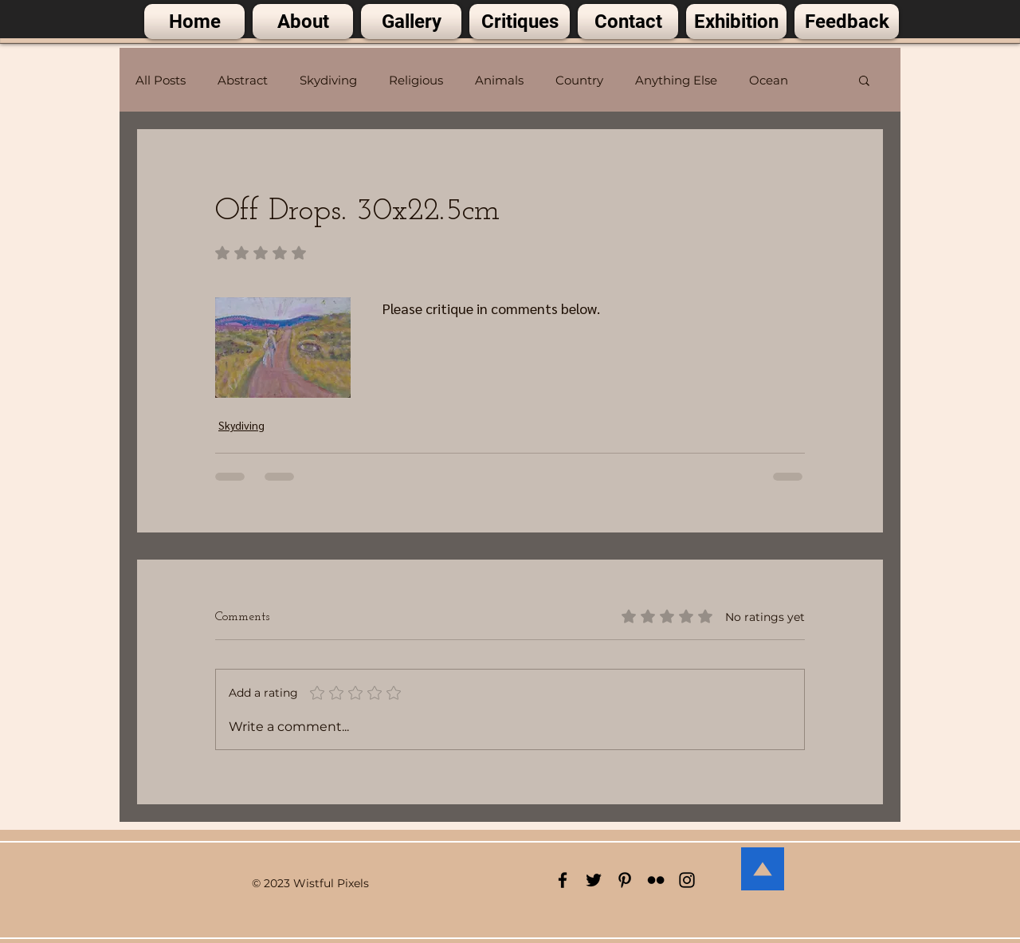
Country (579, 80)
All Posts (160, 80)
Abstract (243, 80)
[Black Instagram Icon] (687, 880)
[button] (864, 79)
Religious (416, 80)
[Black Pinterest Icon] (624, 880)
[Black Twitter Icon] (593, 880)
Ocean (768, 80)
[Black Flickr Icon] (655, 880)
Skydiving (328, 80)
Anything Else (676, 80)
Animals (499, 80)
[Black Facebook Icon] (562, 880)
